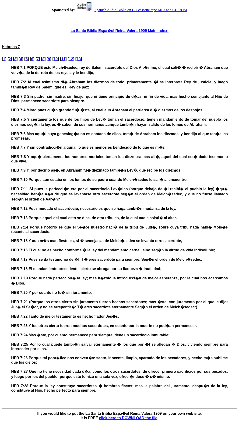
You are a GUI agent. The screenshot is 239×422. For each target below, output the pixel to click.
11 (63, 59)
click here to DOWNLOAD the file (128, 418)
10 (55, 59)
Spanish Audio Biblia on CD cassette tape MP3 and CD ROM (131, 10)
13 (79, 59)
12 (71, 59)
